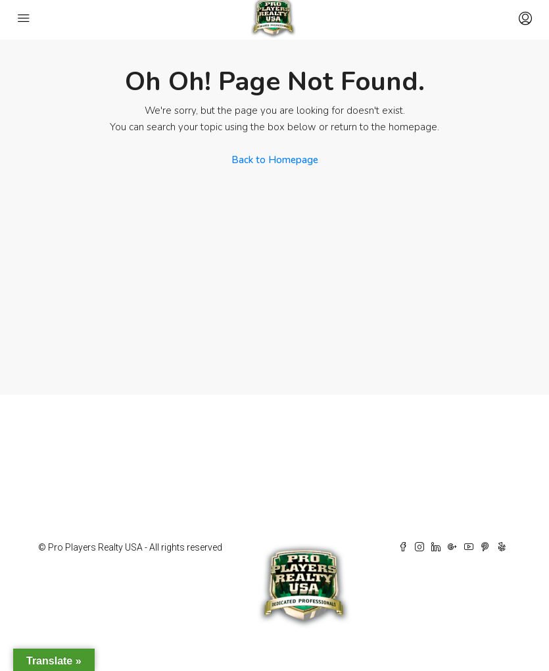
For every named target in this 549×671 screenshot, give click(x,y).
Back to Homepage (274, 159)
